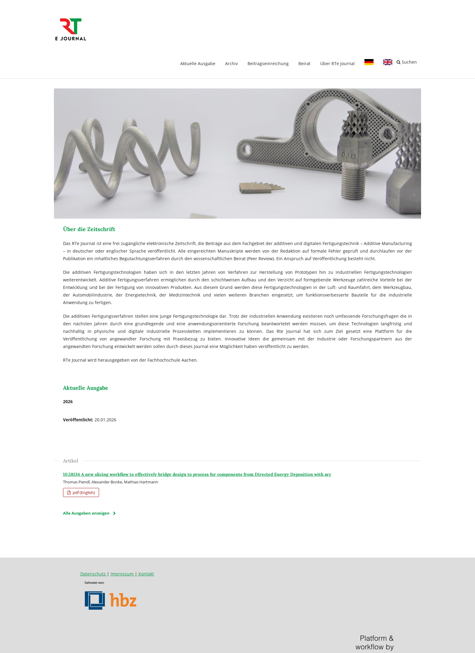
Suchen (407, 62)
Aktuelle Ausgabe (197, 63)
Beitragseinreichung (268, 63)
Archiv (231, 63)
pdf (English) (83, 492)
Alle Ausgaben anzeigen (86, 513)
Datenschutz (93, 574)
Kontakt (145, 574)
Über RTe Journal (337, 63)
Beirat (304, 63)
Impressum (123, 574)
